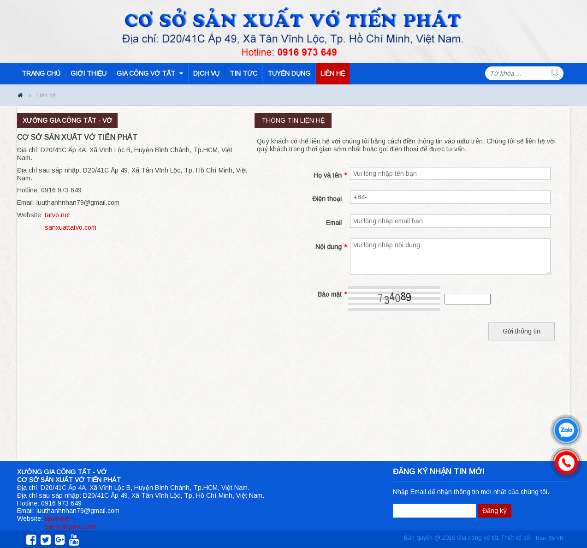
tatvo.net (57, 215)
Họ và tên (330, 175)
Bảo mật (332, 294)
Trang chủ (41, 73)
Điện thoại (327, 199)
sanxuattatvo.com (70, 227)
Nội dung (331, 247)
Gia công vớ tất (150, 73)
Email (334, 222)
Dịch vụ (206, 73)
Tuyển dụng (288, 73)
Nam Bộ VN (549, 538)
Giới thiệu (89, 73)
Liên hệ (332, 73)
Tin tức (243, 73)
